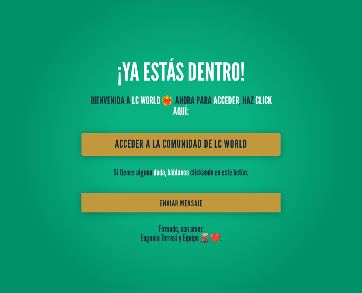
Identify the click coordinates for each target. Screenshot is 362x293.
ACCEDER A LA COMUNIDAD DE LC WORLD (181, 144)
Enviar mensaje (181, 203)
